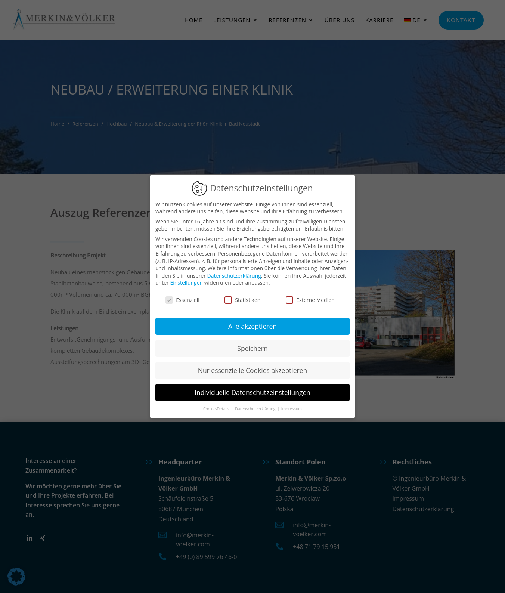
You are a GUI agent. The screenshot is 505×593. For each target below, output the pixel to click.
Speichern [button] (252, 347)
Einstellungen (186, 281)
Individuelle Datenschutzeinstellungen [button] (252, 391)
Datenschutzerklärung (234, 274)
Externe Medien (310, 299)
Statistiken (242, 299)
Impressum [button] (291, 407)
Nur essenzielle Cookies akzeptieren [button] (252, 369)
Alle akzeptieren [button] (252, 325)
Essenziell (182, 299)
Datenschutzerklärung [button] (255, 407)
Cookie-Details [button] (216, 407)
